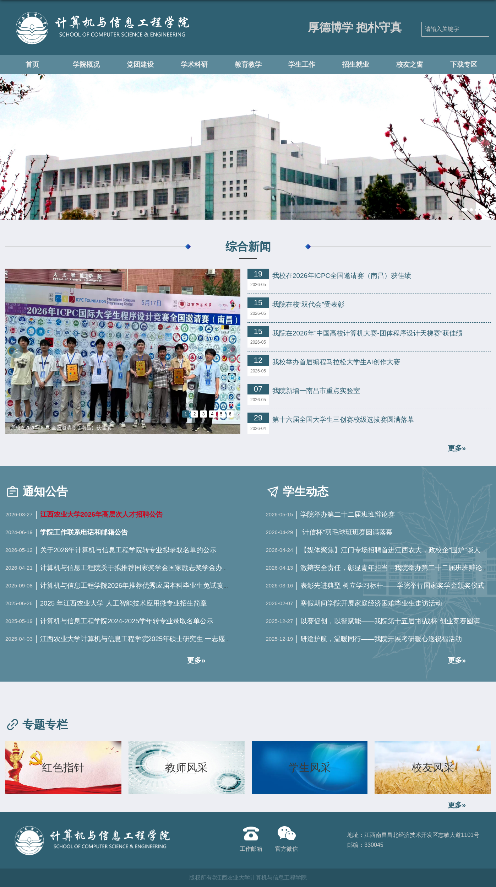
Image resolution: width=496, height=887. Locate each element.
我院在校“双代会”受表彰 (308, 304)
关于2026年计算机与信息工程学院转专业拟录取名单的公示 (128, 550)
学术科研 (194, 64)
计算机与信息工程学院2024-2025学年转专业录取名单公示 (127, 621)
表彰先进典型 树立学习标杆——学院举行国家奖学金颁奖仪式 (392, 585)
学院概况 (86, 64)
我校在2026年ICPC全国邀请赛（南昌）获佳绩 (61, 427)
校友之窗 (410, 64)
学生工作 (302, 64)
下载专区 (463, 64)
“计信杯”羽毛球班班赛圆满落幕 (346, 532)
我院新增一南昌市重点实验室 (316, 390)
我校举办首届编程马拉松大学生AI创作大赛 (336, 362)
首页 (32, 64)
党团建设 (140, 64)
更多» (457, 805)
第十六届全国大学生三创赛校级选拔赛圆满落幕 (343, 419)
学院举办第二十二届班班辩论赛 (347, 514)
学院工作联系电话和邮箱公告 (84, 532)
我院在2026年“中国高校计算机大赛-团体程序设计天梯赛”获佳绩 (367, 333)
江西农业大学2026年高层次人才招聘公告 (101, 514)
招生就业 (356, 64)
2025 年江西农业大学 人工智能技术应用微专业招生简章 (123, 603)
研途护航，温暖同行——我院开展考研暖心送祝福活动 (381, 639)
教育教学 (248, 64)
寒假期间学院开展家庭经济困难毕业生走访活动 (371, 603)
